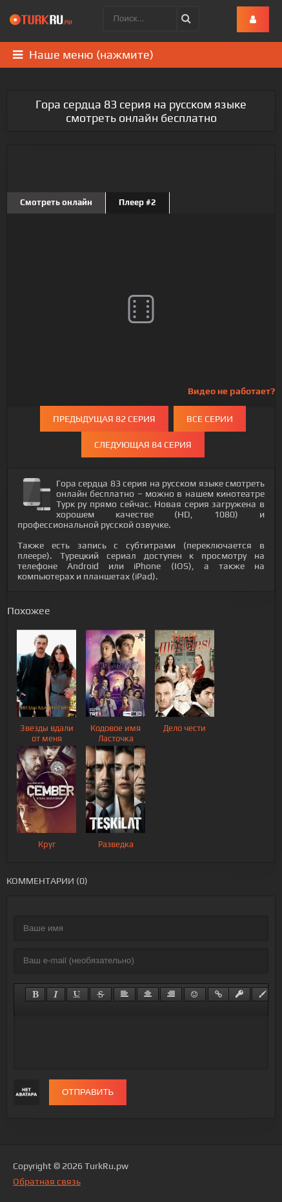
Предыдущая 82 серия (104, 419)
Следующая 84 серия (143, 444)
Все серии (209, 419)
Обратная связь (47, 1181)
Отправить (88, 1092)
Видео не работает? (231, 391)
